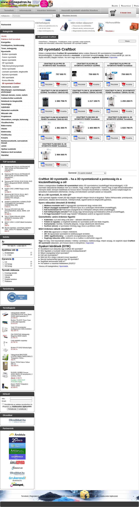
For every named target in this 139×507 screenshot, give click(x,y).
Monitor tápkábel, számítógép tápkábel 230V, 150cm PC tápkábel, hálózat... (18, 228)
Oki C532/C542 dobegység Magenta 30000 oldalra (20, 335)
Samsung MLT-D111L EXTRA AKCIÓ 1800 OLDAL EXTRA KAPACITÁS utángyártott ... (17, 168)
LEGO (3, 146)
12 (6, 262)
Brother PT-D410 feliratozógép (21, 347)
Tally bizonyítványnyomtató (13, 66)
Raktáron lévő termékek (11, 152)
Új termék (8, 275)
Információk (70, 496)
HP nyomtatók (7, 63)
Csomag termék (11, 273)
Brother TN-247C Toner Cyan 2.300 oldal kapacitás (21, 321)
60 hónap (8, 266)
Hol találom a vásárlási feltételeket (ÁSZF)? (58, 263)
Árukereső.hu (17, 480)
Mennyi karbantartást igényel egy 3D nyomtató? (60, 259)
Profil (63, 496)
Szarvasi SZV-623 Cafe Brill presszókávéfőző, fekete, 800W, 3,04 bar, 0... (17, 210)
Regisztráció (34, 496)
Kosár (42, 496)
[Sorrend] (91, 173)
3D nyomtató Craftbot (11, 83)
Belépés (115, 6)
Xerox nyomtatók (9, 69)
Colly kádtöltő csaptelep (19, 340)
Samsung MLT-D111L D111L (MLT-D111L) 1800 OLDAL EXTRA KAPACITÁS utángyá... (17, 196)
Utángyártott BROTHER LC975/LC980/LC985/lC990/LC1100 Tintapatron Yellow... (23, 356)
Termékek (24, 496)
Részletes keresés (53, 496)
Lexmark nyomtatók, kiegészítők (15, 72)
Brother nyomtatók (9, 54)
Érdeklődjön (9, 253)
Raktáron (8, 281)
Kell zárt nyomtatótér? (49, 255)
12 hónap (8, 264)
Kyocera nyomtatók (10, 75)
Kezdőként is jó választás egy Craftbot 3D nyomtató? (62, 249)
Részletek (49, 85)
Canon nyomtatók (9, 57)
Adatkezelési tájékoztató (109, 496)
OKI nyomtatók (8, 77)
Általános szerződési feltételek (87, 496)
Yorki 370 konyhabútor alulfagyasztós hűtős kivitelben (21, 328)
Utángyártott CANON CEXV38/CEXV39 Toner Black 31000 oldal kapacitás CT (21, 314)
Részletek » (110, 31)
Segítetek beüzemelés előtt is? (53, 261)
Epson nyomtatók (9, 60)
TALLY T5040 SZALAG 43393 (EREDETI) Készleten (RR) (15, 217)
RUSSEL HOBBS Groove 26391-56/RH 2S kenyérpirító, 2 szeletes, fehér (22, 374)
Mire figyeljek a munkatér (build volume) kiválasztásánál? (63, 251)
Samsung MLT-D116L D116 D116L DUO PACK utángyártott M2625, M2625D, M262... (18, 182)
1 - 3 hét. (8, 255)
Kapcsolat (113, 57)
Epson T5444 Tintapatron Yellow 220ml (19, 384)
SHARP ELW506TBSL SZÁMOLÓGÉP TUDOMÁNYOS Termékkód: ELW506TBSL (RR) (18, 203)
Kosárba (63, 85)
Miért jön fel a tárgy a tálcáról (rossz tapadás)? (59, 257)
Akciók (7, 277)
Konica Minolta (8, 80)
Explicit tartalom (11, 279)
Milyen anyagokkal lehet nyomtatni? (55, 253)
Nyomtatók (67, 43)
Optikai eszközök (8, 149)
